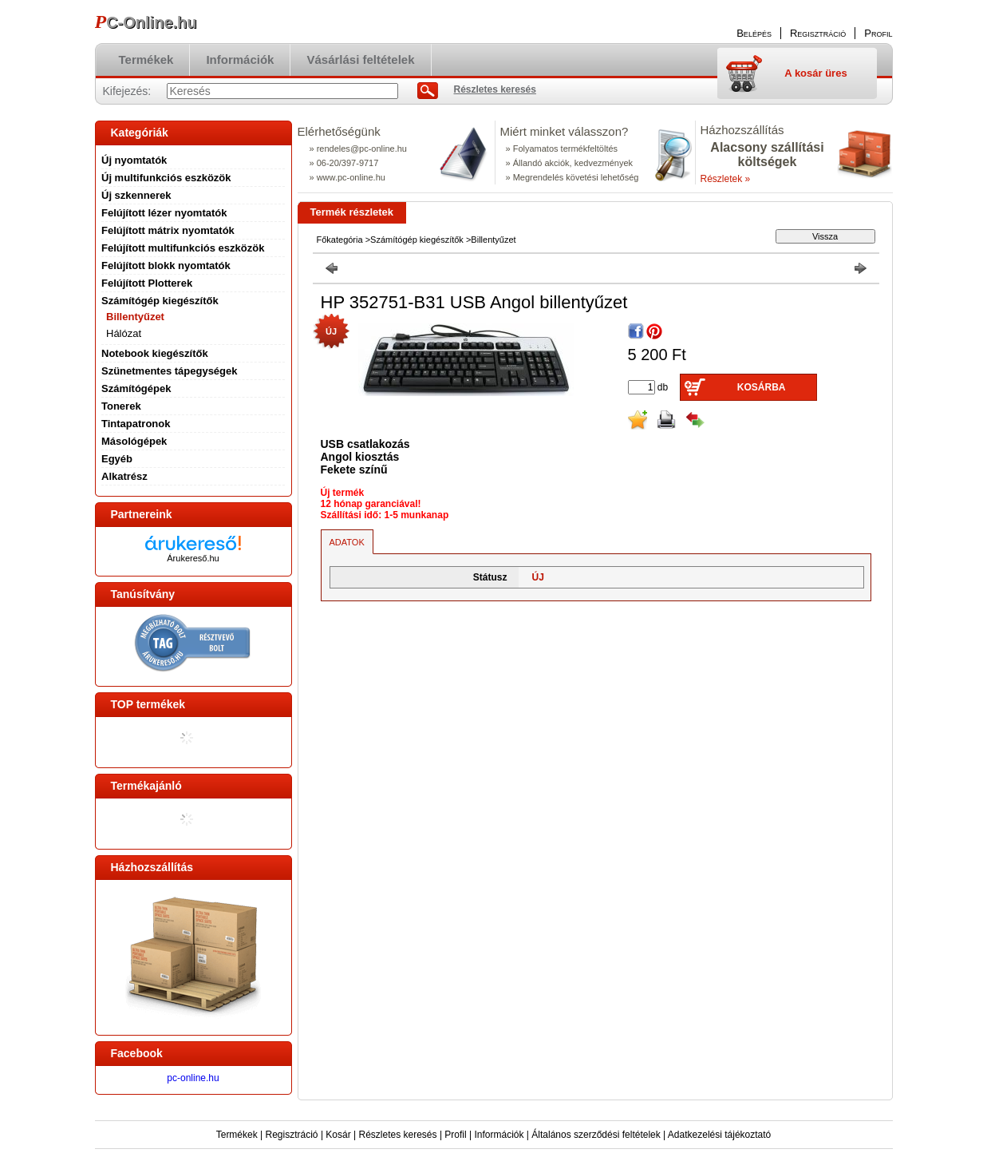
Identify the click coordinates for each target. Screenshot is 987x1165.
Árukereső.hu (193, 558)
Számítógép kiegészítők (417, 239)
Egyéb (116, 459)
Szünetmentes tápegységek (169, 371)
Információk (498, 1134)
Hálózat (123, 333)
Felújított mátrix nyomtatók (168, 230)
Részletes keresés (398, 1134)
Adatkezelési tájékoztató (719, 1134)
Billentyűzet (135, 317)
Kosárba (761, 387)
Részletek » (726, 178)
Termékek (237, 1134)
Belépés (754, 33)
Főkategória (340, 239)
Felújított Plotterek (146, 283)
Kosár (338, 1134)
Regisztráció (292, 1134)
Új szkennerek (136, 195)
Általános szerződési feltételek (595, 1134)
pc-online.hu (193, 1078)
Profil (455, 1134)
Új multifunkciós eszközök (166, 178)
